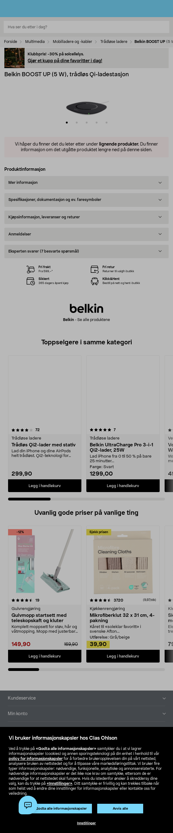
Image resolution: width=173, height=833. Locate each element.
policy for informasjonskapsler (36, 759)
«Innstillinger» (59, 783)
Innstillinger (86, 823)
